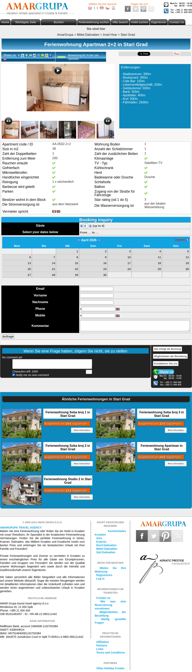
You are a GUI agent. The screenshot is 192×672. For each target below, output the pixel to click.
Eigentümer (158, 22)
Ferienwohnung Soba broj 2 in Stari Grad (68, 447)
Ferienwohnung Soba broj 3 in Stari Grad (161, 414)
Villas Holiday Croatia (110, 668)
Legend (182, 239)
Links (99, 649)
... (89, 232)
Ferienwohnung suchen (94, 22)
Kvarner (101, 541)
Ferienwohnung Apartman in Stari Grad (162, 447)
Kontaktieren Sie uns (166, 363)
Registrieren (104, 575)
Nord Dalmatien (106, 545)
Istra (99, 538)
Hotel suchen (139, 22)
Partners (101, 645)
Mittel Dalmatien (106, 548)
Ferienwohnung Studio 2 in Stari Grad (68, 480)
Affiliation (102, 642)
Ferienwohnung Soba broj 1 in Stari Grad (68, 414)
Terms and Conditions (110, 652)
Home (5, 22)
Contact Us (176, 22)
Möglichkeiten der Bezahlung (170, 356)
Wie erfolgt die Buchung (167, 348)
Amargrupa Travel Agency (21, 527)
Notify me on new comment (30, 375)
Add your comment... (52, 364)
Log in (100, 578)
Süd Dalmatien (105, 552)
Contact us (103, 597)
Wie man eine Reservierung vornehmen (110, 605)
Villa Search (120, 22)
